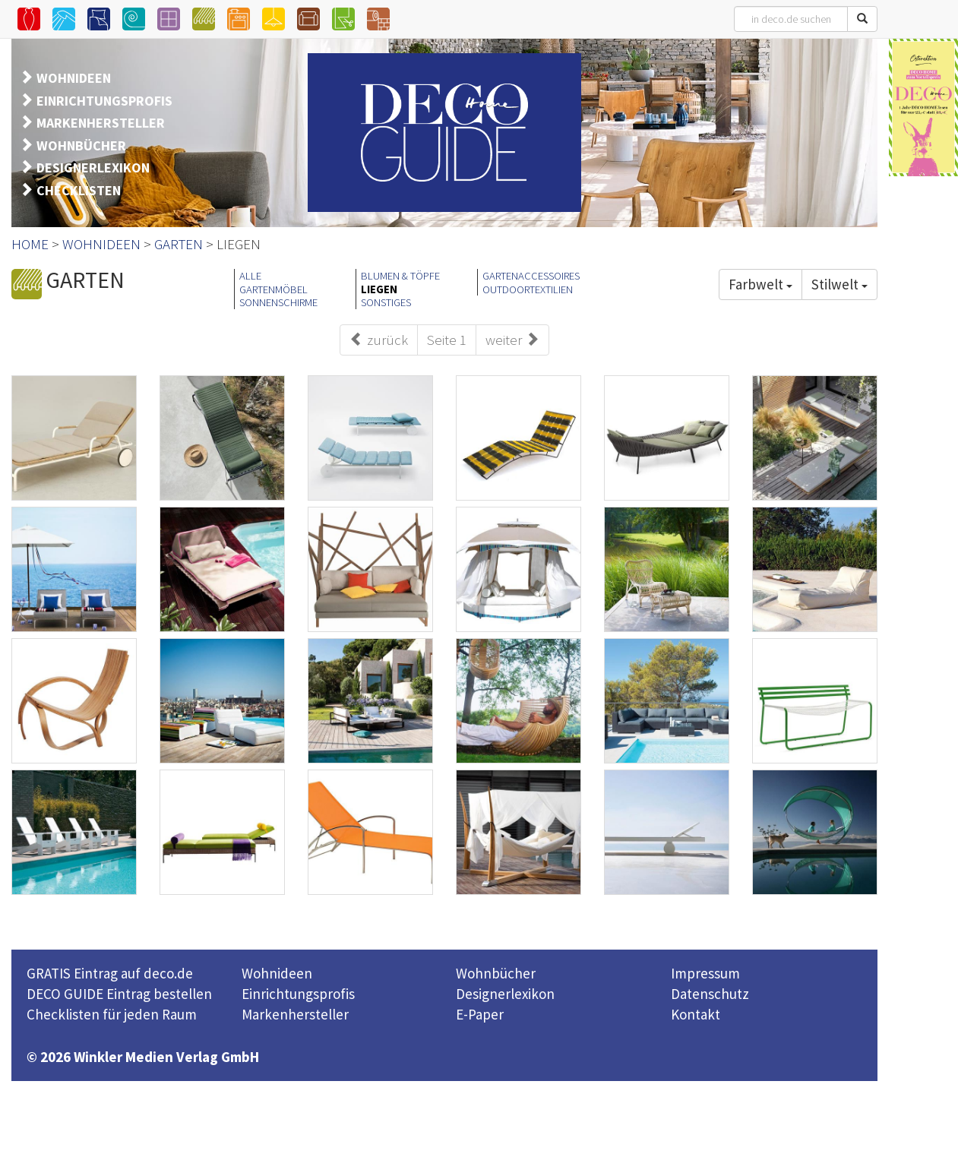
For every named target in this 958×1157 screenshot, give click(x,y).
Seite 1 (446, 339)
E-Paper (480, 1014)
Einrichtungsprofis (298, 994)
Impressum (705, 973)
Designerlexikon (505, 994)
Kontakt (695, 1014)
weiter (512, 339)
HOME (30, 244)
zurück (378, 339)
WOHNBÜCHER (81, 145)
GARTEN (178, 244)
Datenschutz (710, 994)
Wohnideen (277, 973)
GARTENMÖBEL (273, 289)
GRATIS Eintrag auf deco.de (110, 973)
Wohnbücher (496, 973)
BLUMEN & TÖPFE (400, 276)
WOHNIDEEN (73, 78)
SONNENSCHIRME (278, 302)
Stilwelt (839, 284)
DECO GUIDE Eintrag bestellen (119, 994)
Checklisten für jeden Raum (112, 1014)
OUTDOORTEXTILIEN (527, 289)
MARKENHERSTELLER (100, 122)
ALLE (250, 276)
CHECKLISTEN (78, 190)
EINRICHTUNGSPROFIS (104, 100)
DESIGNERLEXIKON (93, 167)
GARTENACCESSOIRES (531, 276)
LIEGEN (379, 289)
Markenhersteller (295, 1014)
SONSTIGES (386, 302)
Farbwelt (760, 284)
